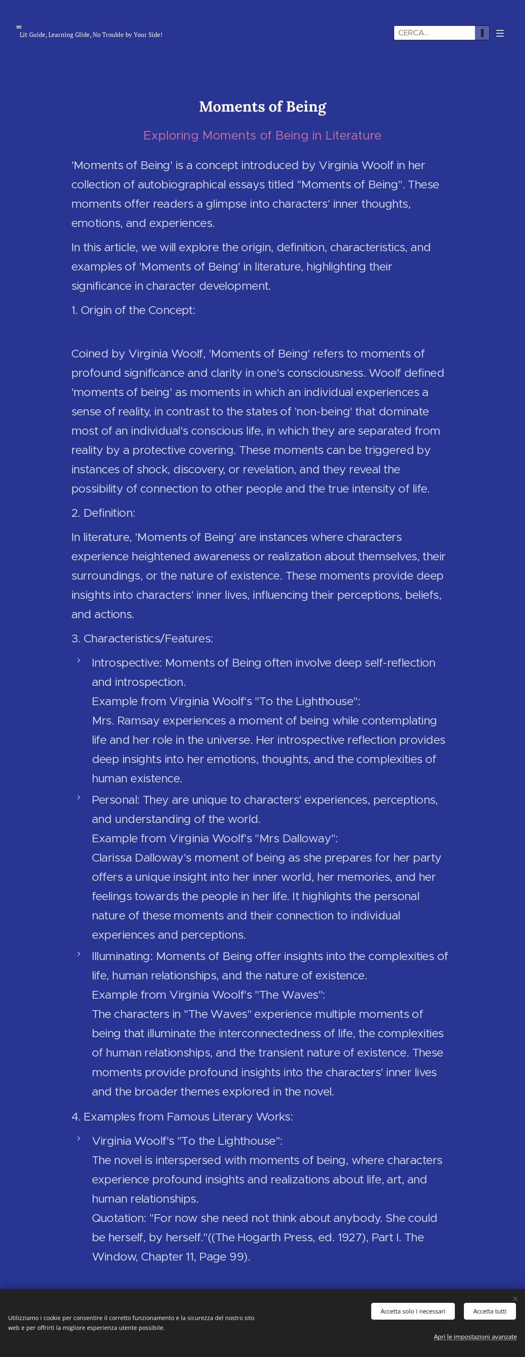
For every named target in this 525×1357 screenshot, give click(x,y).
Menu (500, 33)
